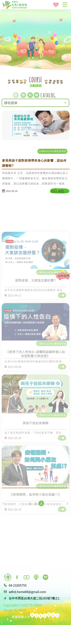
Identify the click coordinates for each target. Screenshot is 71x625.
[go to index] (7, 577)
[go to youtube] (26, 577)
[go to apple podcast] (36, 577)
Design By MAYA (15, 610)
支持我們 (63, 275)
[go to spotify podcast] (45, 577)
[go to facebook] (17, 577)
